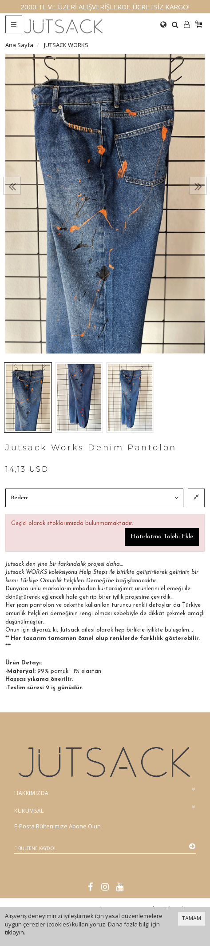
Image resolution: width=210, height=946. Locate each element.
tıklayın (14, 932)
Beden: (19, 498)
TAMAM (191, 918)
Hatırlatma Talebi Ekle (162, 536)
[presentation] (12, 186)
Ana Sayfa (19, 45)
